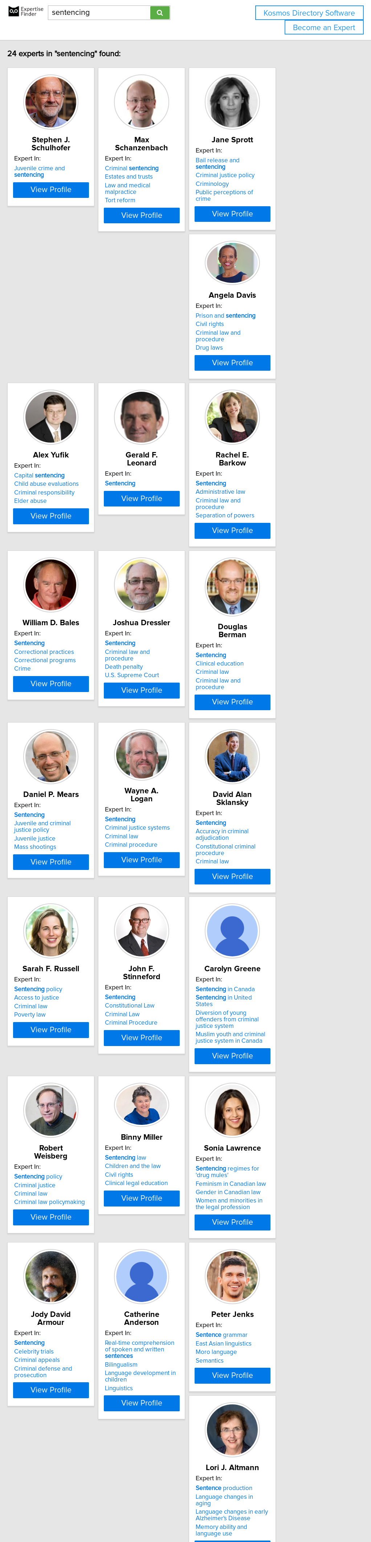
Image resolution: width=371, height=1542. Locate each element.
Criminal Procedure (273, 907)
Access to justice (160, 890)
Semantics (43, 1442)
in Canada (58, 1060)
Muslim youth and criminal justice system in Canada (73, 1095)
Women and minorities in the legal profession (67, 1273)
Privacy (249, 1515)
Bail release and (284, 168)
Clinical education (53, 715)
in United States (66, 1068)
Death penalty (266, 542)
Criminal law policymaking (173, 1085)
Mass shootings (159, 735)
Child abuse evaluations (170, 355)
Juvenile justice (158, 727)
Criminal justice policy (276, 177)
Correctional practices (168, 533)
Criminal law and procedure (66, 352)
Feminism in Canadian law (64, 1253)
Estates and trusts (162, 177)
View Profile (74, 222)
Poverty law (154, 907)
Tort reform (153, 194)
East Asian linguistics (57, 1424)
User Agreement (281, 1515)
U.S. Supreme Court (274, 550)
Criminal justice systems (279, 708)
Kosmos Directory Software (309, 13)
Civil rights (43, 344)
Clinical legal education (278, 1074)
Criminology (263, 185)
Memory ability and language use (183, 1448)
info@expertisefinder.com (189, 1515)
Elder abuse (154, 372)
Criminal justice (158, 1068)
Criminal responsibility (168, 364)
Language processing (276, 1433)
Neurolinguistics (268, 1442)
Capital (163, 346)
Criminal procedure (273, 725)
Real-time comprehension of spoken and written (288, 1241)
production (166, 1416)
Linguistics (261, 1276)
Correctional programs (169, 542)
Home (230, 1515)
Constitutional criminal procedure (74, 898)
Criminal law (45, 724)
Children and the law (275, 1057)
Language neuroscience (279, 1424)
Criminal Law (264, 898)
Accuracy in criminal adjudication (73, 890)
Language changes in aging (175, 1424)
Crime (146, 550)
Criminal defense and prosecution (167, 1266)
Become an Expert (324, 28)
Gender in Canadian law (61, 1261)
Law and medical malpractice (177, 185)
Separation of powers (58, 550)
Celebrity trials (158, 1246)
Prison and (59, 336)
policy (162, 881)
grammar (55, 1416)
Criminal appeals (161, 1255)
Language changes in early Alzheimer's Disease (174, 1436)
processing (275, 1416)
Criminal (165, 168)
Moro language (49, 1433)
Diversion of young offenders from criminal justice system (68, 1080)
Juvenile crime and (70, 168)
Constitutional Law (272, 890)
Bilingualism (263, 1253)
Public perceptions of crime (284, 194)
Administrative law (54, 533)
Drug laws (42, 361)
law (267, 1049)
